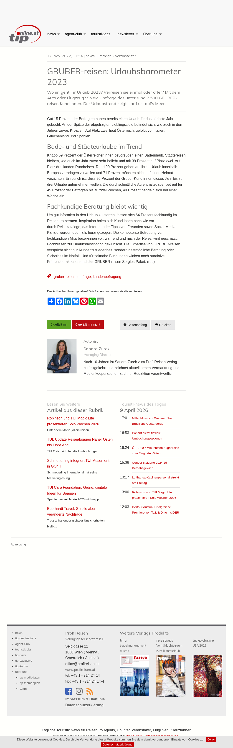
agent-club (73, 34)
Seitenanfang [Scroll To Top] (135, 325)
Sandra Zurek (96, 348)
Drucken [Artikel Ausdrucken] (163, 325)
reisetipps (169, 645)
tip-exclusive (23, 660)
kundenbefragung (107, 277)
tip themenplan (30, 683)
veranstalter (125, 56)
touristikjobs (100, 34)
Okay (211, 739)
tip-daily (20, 655)
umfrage (104, 56)
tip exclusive (203, 642)
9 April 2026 (143, 407)
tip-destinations (25, 638)
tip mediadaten (30, 677)
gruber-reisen (64, 277)
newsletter (126, 34)
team (23, 688)
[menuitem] (25, 34)
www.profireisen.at (80, 670)
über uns (150, 34)
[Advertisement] (116, 10)
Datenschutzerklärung (117, 744)
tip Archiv (21, 666)
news (51, 34)
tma (133, 645)
